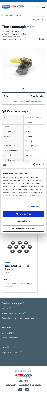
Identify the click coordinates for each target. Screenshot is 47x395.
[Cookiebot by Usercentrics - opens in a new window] (33, 165)
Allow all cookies (23, 214)
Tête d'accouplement (11, 15)
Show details (33, 206)
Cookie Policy (24, 385)
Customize (23, 221)
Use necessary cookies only (23, 228)
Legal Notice (36, 385)
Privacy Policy (11, 385)
